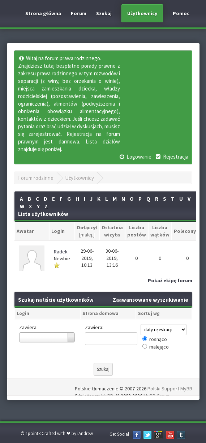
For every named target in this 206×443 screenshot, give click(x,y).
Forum (78, 13)
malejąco (159, 347)
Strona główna (43, 13)
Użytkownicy (142, 13)
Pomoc (181, 13)
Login (23, 313)
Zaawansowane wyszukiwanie (150, 299)
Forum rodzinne (35, 177)
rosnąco (158, 339)
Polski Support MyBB (169, 388)
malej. (87, 234)
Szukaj (104, 13)
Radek (61, 251)
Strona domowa (100, 313)
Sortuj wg (149, 313)
